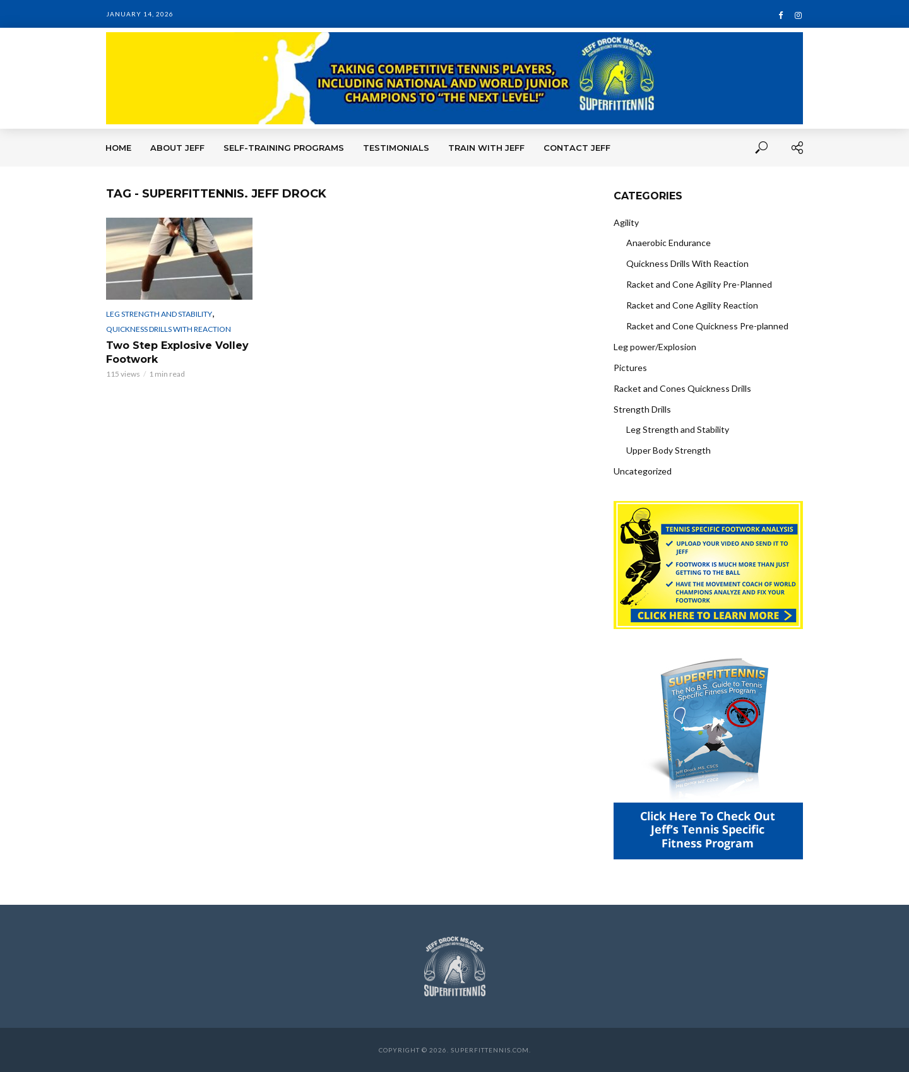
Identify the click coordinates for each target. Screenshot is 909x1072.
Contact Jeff (577, 148)
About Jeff (177, 148)
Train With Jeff (486, 148)
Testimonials (396, 148)
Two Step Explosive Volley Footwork (177, 352)
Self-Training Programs (283, 148)
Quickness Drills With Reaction (168, 329)
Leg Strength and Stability (159, 314)
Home (118, 148)
